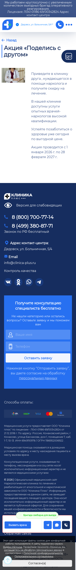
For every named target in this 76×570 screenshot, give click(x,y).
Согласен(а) (37, 563)
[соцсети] (8, 282)
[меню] (69, 25)
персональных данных (38, 378)
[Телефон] (60, 25)
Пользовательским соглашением (34, 556)
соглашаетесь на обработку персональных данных (33, 550)
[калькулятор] (68, 56)
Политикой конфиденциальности (43, 553)
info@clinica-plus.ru (20, 263)
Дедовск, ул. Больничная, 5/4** (34, 24)
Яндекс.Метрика (12, 547)
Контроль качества (20, 270)
